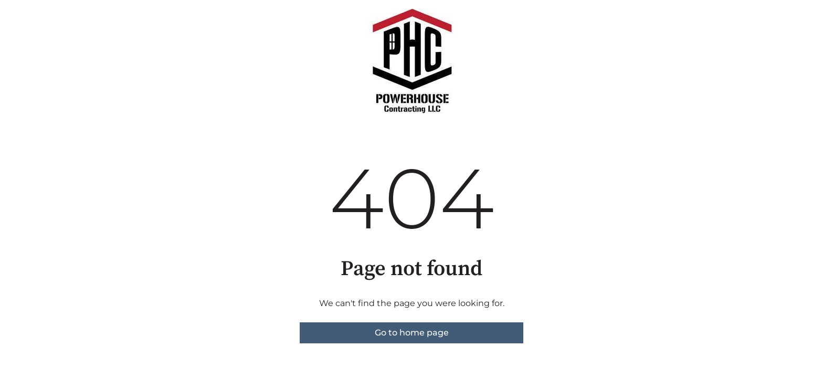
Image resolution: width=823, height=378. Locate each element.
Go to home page (412, 333)
